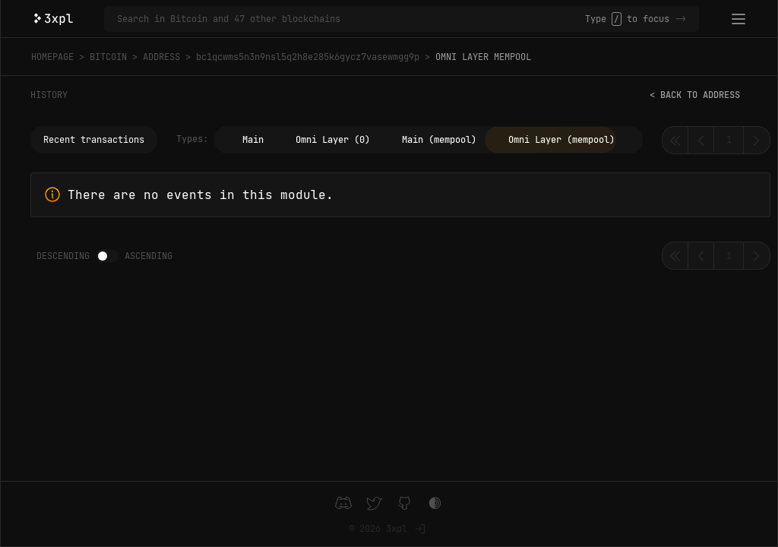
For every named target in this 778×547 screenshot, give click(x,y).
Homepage (52, 57)
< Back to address (695, 95)
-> (680, 19)
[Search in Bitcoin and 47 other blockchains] (351, 19)
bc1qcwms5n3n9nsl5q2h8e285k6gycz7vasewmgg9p (307, 57)
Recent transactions (93, 140)
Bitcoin (108, 57)
